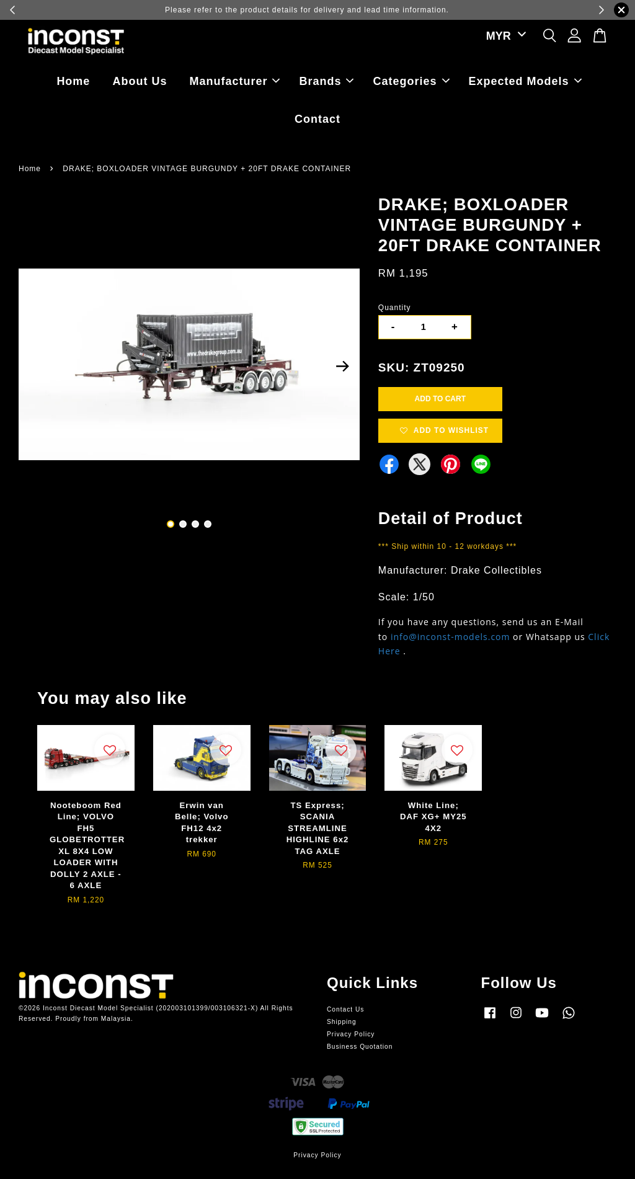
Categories (411, 81)
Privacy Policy (351, 1034)
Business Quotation (360, 1046)
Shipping (342, 1021)
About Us (139, 81)
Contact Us (345, 1009)
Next (342, 366)
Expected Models (525, 81)
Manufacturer (234, 81)
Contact (317, 119)
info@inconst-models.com (450, 637)
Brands (326, 81)
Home (73, 81)
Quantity (394, 307)
